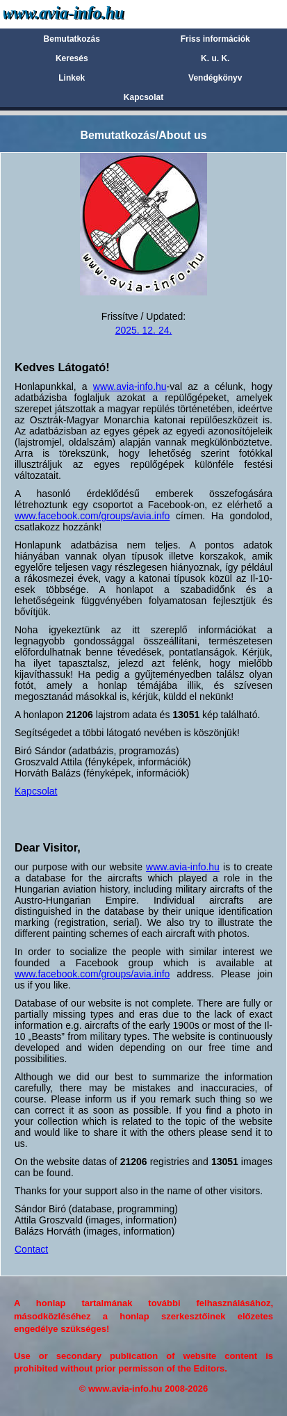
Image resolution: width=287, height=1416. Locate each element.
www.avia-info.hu (130, 386)
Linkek (71, 78)
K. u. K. (215, 58)
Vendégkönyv (215, 78)
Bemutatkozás (72, 39)
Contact (31, 1249)
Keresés (72, 58)
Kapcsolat (143, 97)
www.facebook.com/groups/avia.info (92, 515)
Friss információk (215, 39)
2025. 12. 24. (143, 330)
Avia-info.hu (87, 14)
